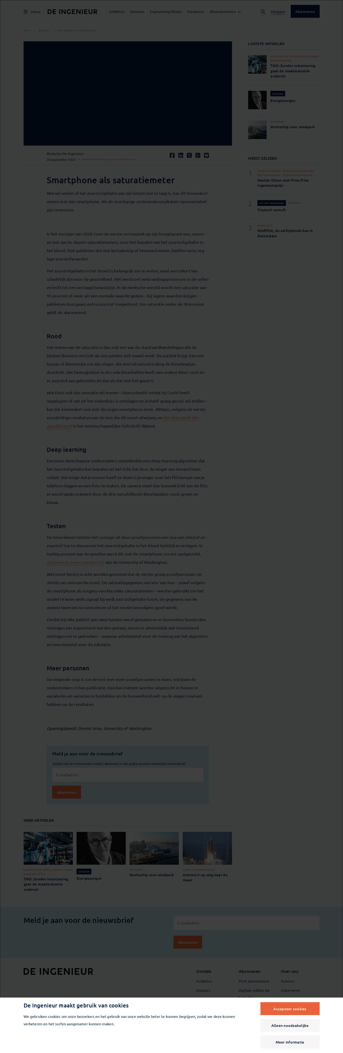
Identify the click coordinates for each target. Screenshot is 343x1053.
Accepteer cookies (289, 1008)
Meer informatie (290, 1041)
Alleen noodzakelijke (290, 1025)
